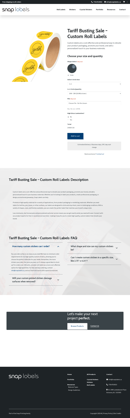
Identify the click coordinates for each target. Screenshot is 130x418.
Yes (71, 120)
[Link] (124, 2)
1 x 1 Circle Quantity (74, 89)
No (71, 117)
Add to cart (75, 136)
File (71, 98)
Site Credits (117, 413)
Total (69, 124)
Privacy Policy (107, 413)
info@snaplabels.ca (17, 270)
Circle (71, 75)
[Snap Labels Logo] (15, 10)
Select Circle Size (73, 80)
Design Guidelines (74, 390)
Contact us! (100, 154)
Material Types (73, 387)
